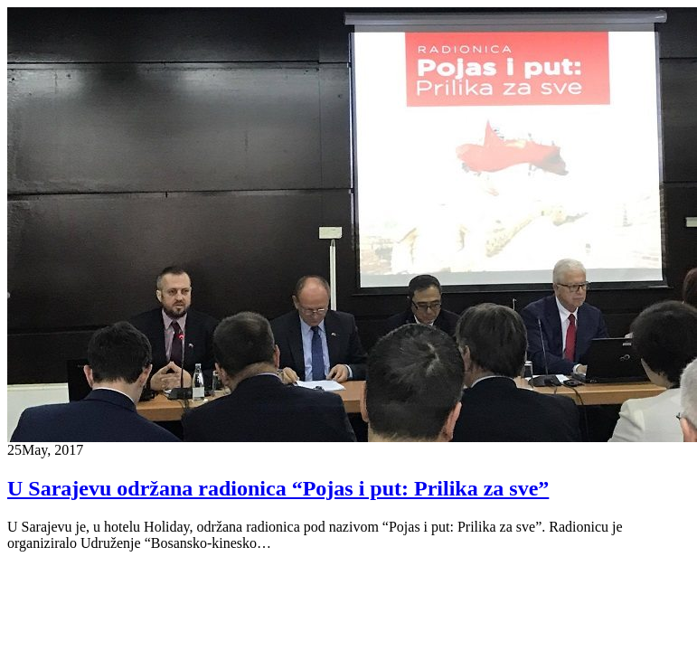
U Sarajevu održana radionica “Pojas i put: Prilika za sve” (278, 488)
